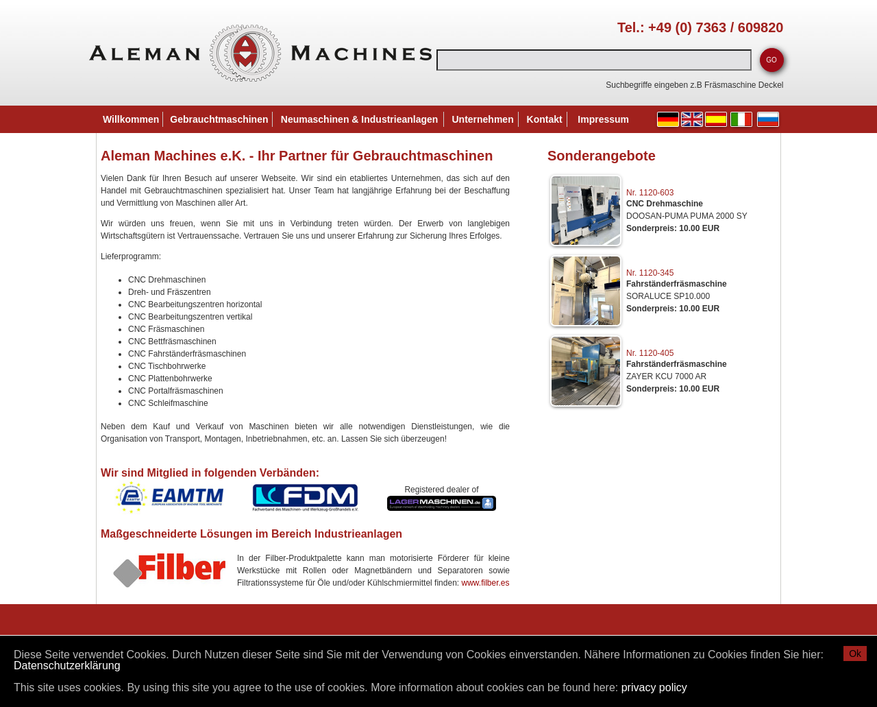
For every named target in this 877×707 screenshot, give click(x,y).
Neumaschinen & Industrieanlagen (359, 119)
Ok (855, 653)
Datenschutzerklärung (67, 665)
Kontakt (545, 119)
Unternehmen (482, 119)
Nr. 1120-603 (650, 192)
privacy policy (654, 687)
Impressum (603, 119)
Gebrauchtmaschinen (219, 119)
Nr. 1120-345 (650, 273)
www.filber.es (485, 583)
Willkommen (131, 119)
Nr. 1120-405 (650, 353)
